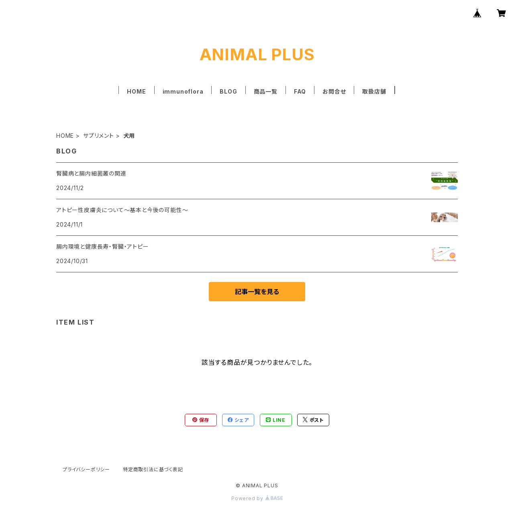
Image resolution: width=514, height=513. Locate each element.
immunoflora (183, 91)
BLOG (228, 91)
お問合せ (334, 91)
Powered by (257, 498)
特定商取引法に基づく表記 (153, 469)
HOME (136, 91)
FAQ (300, 91)
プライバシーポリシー (86, 469)
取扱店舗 (374, 91)
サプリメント (98, 135)
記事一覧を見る (257, 292)
